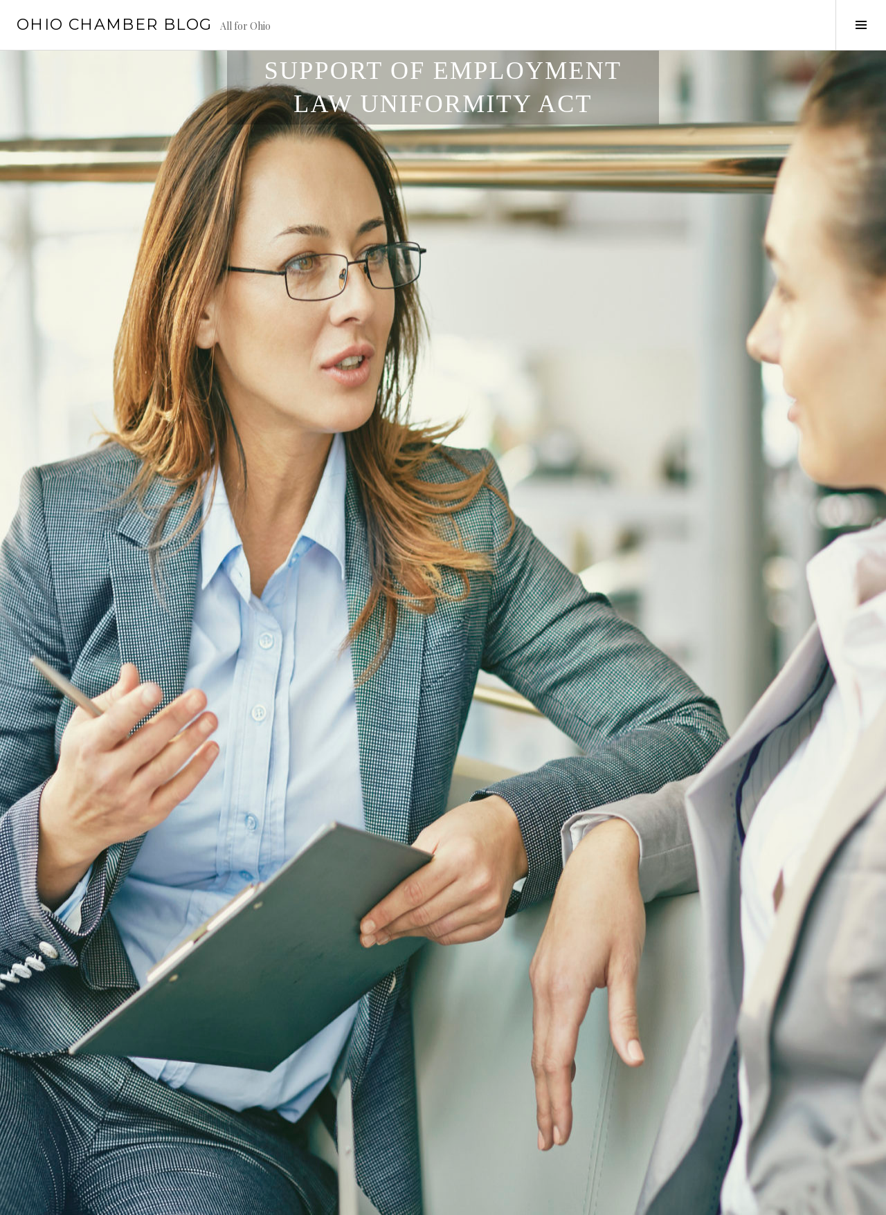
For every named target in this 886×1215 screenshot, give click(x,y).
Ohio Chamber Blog (114, 24)
